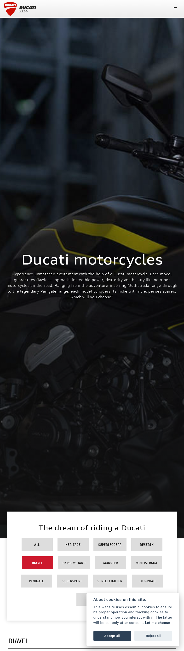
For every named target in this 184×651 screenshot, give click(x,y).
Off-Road (147, 581)
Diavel (37, 562)
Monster (110, 562)
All (37, 544)
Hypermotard (74, 562)
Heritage (72, 544)
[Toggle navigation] (175, 9)
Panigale (36, 581)
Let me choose (157, 623)
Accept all (112, 636)
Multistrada (146, 562)
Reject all (153, 636)
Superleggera (110, 544)
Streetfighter (110, 581)
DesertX (147, 544)
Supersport (72, 581)
